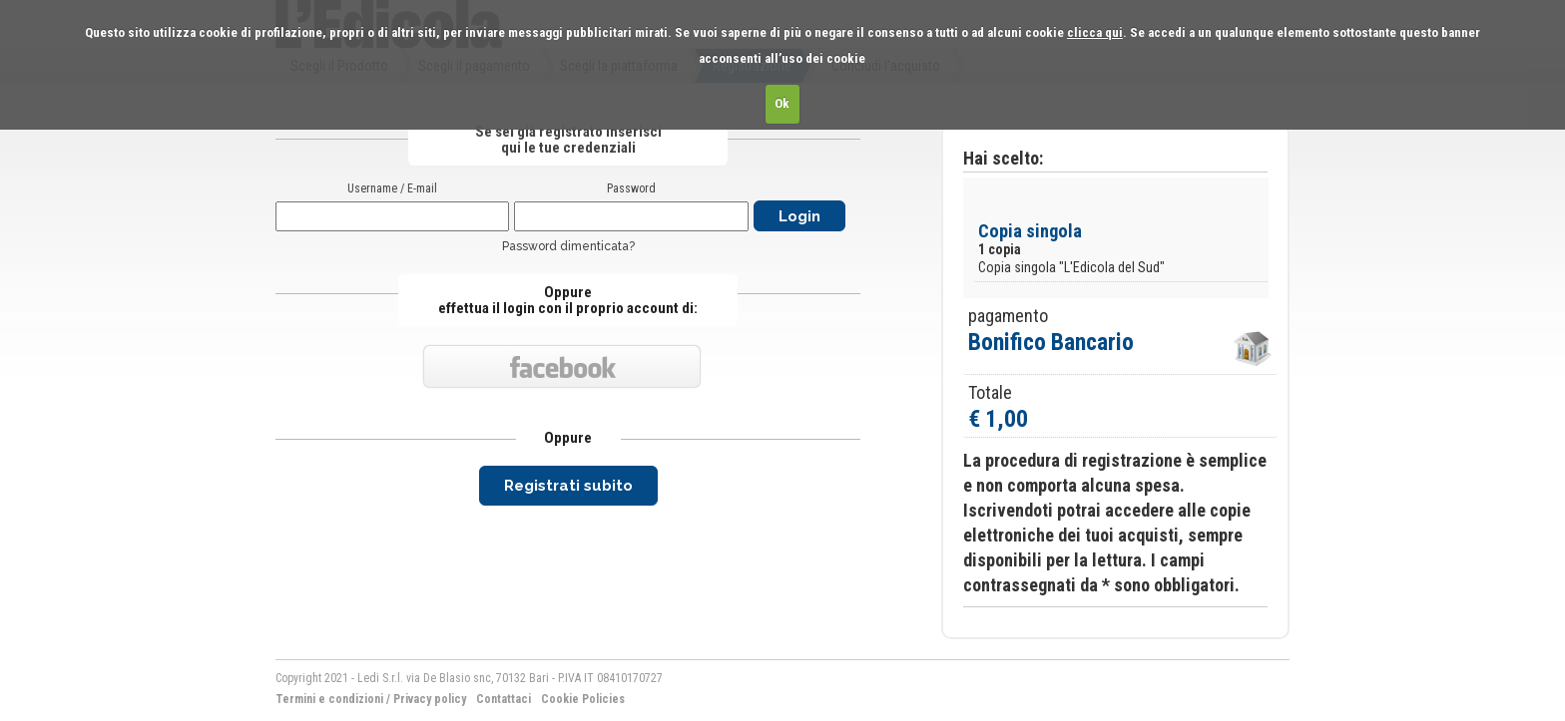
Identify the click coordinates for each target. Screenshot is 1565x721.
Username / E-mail (392, 188)
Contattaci (503, 699)
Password (631, 188)
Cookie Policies (583, 699)
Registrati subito (568, 486)
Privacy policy (429, 699)
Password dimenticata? (568, 246)
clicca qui (1095, 32)
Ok (782, 103)
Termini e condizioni (329, 699)
